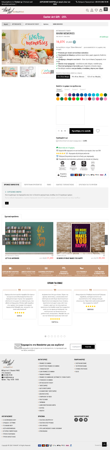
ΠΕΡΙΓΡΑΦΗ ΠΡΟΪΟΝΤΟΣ (33, 185)
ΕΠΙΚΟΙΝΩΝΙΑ (43, 431)
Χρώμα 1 (59, 89)
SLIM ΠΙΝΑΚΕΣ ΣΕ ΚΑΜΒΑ (46, 371)
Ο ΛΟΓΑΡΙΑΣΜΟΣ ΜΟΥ (9, 420)
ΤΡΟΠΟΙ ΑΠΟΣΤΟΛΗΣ (9, 437)
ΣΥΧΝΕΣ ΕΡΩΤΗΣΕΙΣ (81, 369)
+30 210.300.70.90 (101, 2)
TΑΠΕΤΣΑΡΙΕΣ (43, 385)
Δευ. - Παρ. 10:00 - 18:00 (10, 379)
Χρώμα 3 (75, 89)
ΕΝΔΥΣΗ (41, 410)
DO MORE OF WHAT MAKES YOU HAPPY (70, 258)
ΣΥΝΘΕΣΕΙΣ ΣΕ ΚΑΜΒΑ (46, 380)
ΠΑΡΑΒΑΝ (42, 402)
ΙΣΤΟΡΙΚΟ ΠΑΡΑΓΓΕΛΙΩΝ (10, 431)
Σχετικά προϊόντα (11, 216)
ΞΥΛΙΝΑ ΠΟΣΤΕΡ (44, 369)
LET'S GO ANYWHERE (12, 258)
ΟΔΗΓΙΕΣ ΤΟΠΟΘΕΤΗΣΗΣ (65, 185)
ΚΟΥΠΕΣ (41, 408)
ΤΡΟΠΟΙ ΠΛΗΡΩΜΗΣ (9, 434)
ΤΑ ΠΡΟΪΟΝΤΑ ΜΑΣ (81, 366)
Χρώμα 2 (67, 89)
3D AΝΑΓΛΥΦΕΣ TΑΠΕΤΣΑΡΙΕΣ (48, 391)
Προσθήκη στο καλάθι (81, 131)
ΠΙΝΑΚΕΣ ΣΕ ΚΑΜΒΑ (45, 363)
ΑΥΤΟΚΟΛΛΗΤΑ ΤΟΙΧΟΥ (46, 383)
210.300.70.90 (7, 375)
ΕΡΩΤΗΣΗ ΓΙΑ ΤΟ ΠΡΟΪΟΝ (88, 185)
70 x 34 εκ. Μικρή (63, 77)
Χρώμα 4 (83, 89)
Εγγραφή (88, 347)
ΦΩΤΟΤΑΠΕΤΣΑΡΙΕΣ (45, 388)
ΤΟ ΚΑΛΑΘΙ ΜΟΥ (8, 425)
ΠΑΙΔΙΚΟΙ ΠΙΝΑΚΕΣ (44, 374)
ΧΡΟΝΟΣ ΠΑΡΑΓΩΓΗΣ (11, 185)
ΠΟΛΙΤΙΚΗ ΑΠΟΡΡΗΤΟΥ (46, 420)
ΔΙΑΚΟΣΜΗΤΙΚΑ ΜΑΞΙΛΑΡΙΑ (47, 405)
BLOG (77, 371)
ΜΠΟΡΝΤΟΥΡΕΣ (44, 394)
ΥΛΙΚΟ (49, 185)
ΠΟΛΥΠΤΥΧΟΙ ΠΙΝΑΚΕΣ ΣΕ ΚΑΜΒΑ (49, 366)
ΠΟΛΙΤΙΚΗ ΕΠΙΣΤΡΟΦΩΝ (46, 423)
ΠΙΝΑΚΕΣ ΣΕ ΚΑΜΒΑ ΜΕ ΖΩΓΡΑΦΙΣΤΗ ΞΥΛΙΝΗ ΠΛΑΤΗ (54, 377)
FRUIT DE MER (43, 399)
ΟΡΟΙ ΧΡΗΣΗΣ (43, 425)
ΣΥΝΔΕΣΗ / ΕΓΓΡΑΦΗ (9, 423)
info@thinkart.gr (8, 377)
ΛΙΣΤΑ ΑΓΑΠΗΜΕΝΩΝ (9, 428)
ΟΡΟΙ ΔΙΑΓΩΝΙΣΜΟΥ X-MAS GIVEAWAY (50, 428)
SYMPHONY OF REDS (45, 397)
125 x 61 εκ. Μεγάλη (93, 77)
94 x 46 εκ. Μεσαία (78, 77)
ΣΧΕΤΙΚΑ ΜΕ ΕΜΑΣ (81, 363)
